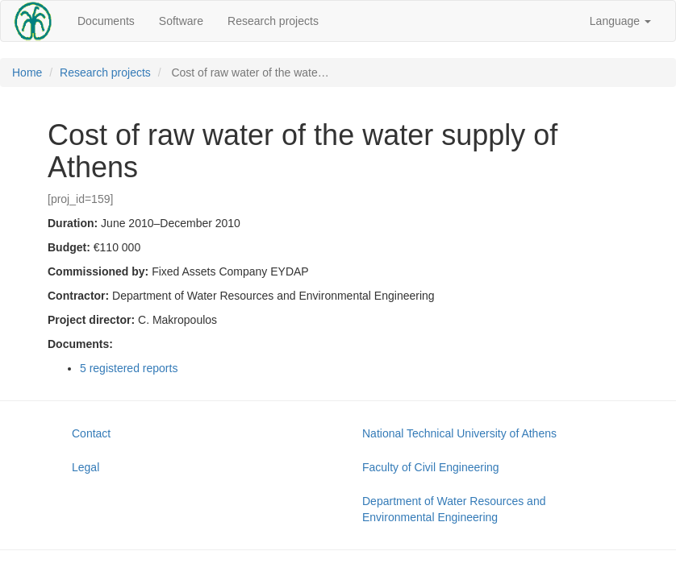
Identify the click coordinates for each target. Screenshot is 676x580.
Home (27, 72)
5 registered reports (128, 368)
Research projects (273, 20)
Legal (85, 467)
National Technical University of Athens (459, 433)
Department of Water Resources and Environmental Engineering (453, 509)
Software (181, 20)
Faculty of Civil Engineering (430, 467)
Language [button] (620, 20)
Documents (106, 20)
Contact (91, 433)
